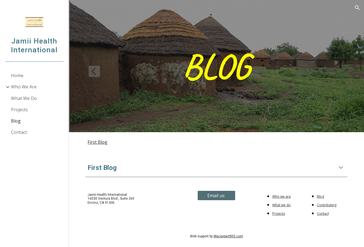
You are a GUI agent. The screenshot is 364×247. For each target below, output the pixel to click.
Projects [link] (19, 110)
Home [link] (17, 75)
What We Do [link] (24, 98)
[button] (357, 7)
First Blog (97, 142)
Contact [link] (19, 132)
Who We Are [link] (24, 87)
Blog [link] (16, 121)
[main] (216, 66)
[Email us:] (216, 195)
